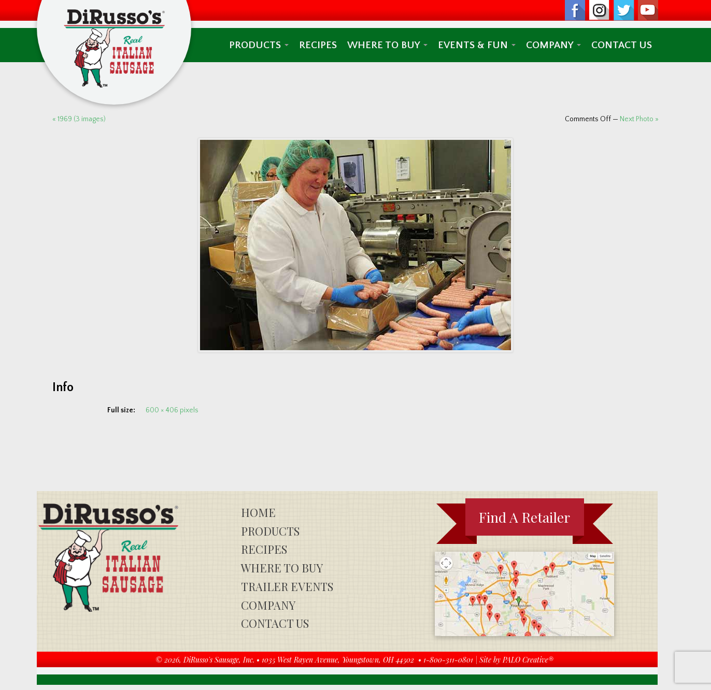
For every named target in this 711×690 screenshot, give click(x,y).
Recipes (318, 45)
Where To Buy (387, 45)
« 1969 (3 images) (79, 119)
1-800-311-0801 (448, 660)
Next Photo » (639, 119)
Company (553, 45)
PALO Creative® (528, 660)
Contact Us (621, 45)
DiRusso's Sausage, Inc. (218, 660)
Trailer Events (287, 586)
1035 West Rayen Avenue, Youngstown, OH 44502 (338, 660)
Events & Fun (477, 45)
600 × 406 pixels (172, 410)
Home (258, 512)
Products (259, 45)
